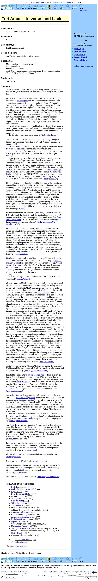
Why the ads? (83, 10)
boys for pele (22, 101)
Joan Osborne (42, 292)
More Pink (30, 489)
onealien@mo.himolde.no (48, 477)
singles (21, 542)
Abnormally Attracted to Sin (22, 517)
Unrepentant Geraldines (21, 526)
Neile (22, 208)
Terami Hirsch (81, 57)
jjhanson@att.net (21, 254)
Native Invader (17, 533)
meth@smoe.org (50, 179)
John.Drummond (46, 361)
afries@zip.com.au (14, 391)
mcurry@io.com (13, 457)
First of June (80, 52)
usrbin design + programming (86, 576)
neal (35, 450)
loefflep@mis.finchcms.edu (36, 370)
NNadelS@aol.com (48, 135)
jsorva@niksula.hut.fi (18, 421)
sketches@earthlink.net (16, 472)
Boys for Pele (27, 418)
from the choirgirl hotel (15, 149)
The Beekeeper (17, 505)
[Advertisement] (84, 21)
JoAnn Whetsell (23, 279)
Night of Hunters (18, 521)
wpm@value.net (39, 461)
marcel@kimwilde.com (16, 439)
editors (94, 572)
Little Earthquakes (22, 382)
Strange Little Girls (19, 498)
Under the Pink (17, 489)
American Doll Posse (20, 512)
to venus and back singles (25, 540)
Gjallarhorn (79, 54)
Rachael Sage (80, 60)
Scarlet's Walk (17, 501)
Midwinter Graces (18, 519)
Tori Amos (18, 546)
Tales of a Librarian (19, 503)
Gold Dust (15, 524)
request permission (12, 574)
